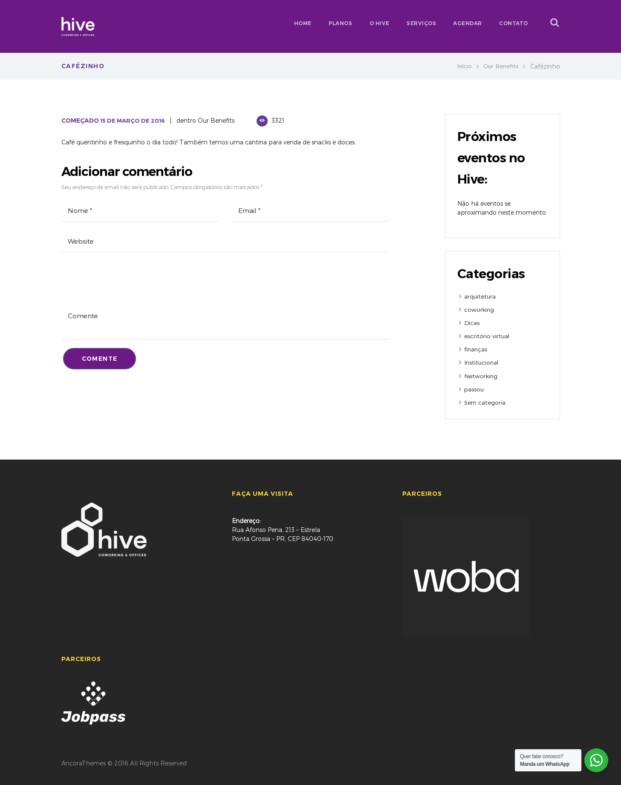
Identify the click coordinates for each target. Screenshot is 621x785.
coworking (479, 309)
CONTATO (513, 23)
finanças (476, 348)
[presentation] (126, 287)
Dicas (472, 322)
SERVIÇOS (421, 23)
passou (474, 387)
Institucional (482, 361)
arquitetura (480, 296)
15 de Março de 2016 (134, 120)
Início (462, 66)
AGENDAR (467, 23)
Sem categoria (485, 401)
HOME (303, 23)
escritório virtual (487, 335)
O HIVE (380, 23)
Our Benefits (500, 66)
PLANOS (340, 23)
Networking (481, 375)
